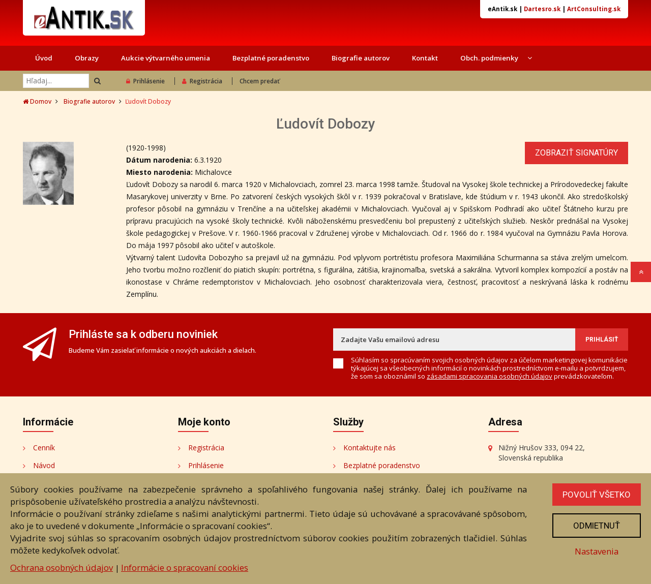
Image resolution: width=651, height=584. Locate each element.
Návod (44, 465)
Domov (37, 101)
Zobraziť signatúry (576, 153)
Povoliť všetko (597, 494)
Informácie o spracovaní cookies (184, 567)
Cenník (44, 447)
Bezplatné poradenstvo (270, 58)
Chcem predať (260, 81)
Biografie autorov (361, 58)
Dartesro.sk (542, 9)
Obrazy (87, 58)
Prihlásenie (145, 81)
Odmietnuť (596, 525)
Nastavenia (596, 551)
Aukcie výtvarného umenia (165, 58)
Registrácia (202, 81)
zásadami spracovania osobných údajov (489, 376)
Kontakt (425, 58)
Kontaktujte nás (369, 447)
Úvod (43, 58)
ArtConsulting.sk (593, 9)
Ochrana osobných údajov (61, 567)
